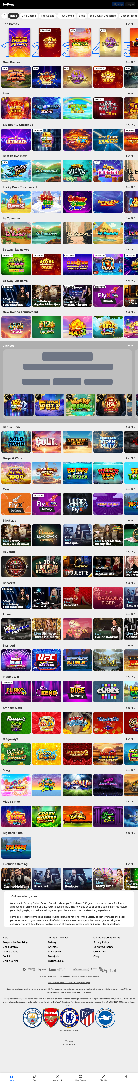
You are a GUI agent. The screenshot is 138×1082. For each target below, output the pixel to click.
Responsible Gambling (15, 942)
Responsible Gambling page (57, 992)
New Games (66, 15)
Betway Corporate (103, 946)
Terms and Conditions (47, 976)
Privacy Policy (101, 942)
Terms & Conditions (59, 937)
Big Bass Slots (56, 960)
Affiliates (53, 946)
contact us (74, 992)
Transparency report (82, 983)
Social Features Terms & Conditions (61, 983)
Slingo (96, 956)
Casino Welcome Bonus (106, 937)
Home (13, 15)
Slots (82, 15)
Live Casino (29, 15)
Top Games (47, 15)
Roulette (7, 956)
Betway (52, 942)
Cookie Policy (10, 946)
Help (5, 937)
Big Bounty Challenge (103, 15)
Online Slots (100, 951)
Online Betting (10, 960)
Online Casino (10, 951)
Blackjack (53, 956)
